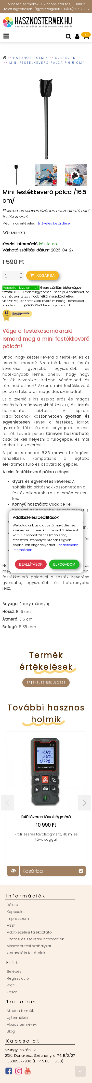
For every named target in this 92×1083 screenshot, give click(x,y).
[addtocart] (42, 275)
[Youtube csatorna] (27, 1072)
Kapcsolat (16, 911)
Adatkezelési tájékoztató (29, 932)
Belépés (14, 971)
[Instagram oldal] (19, 1072)
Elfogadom (64, 564)
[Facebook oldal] (9, 1072)
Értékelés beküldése (54, 223)
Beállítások (30, 564)
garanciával (33, 305)
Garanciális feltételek (26, 952)
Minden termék (20, 1010)
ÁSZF (11, 925)
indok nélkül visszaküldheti (50, 296)
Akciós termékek (22, 1024)
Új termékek (17, 1017)
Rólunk (12, 904)
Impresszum (18, 918)
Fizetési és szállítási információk (35, 939)
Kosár (12, 992)
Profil (11, 985)
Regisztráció (18, 978)
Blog (11, 1031)
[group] (46, 120)
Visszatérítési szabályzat (29, 945)
